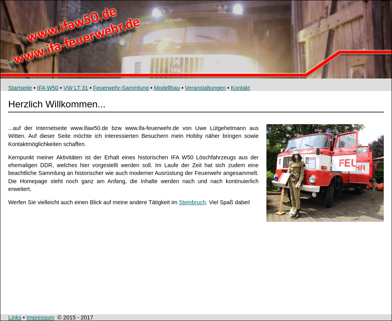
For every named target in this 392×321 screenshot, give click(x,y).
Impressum (40, 317)
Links (15, 317)
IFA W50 (47, 88)
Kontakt (240, 88)
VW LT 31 (75, 88)
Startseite (20, 88)
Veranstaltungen (205, 88)
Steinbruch (192, 202)
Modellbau (167, 88)
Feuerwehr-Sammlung (121, 88)
